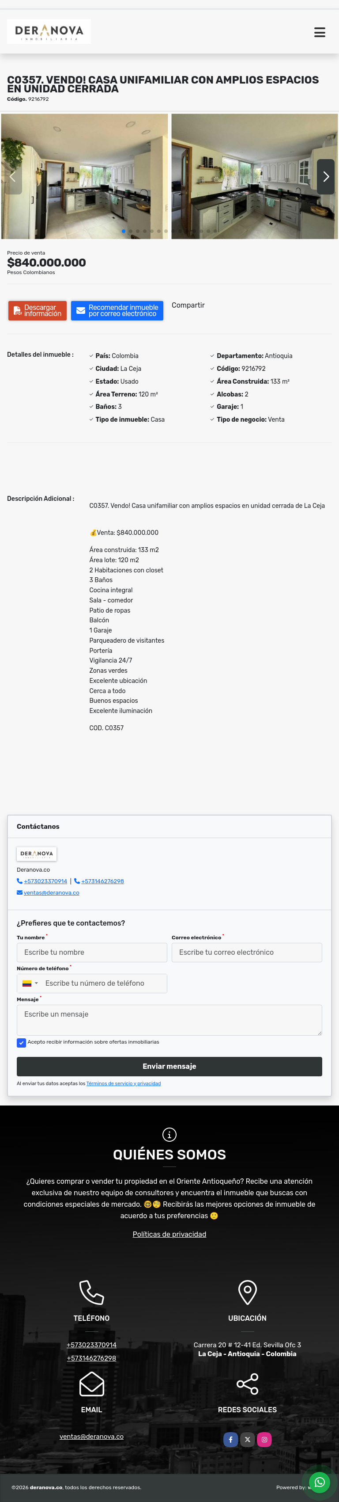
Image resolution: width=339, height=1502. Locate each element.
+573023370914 (45, 881)
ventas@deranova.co (51, 892)
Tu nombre (32, 937)
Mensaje (29, 999)
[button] (123, 231)
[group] (84, 176)
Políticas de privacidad (170, 1234)
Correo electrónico (198, 937)
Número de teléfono (44, 968)
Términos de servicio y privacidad (124, 1083)
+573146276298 (102, 881)
